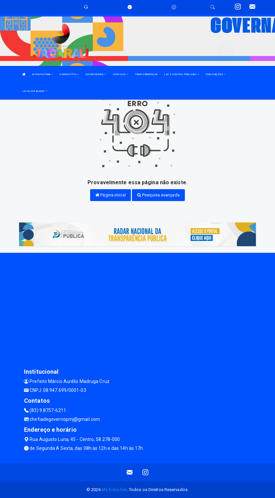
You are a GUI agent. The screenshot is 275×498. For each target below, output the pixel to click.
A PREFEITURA (42, 74)
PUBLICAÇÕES (216, 74)
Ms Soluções (114, 489)
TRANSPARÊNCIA (146, 74)
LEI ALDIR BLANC (34, 91)
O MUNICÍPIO (69, 74)
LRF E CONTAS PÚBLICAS (181, 74)
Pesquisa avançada (158, 194)
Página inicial (110, 194)
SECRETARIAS (95, 74)
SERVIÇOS (120, 74)
